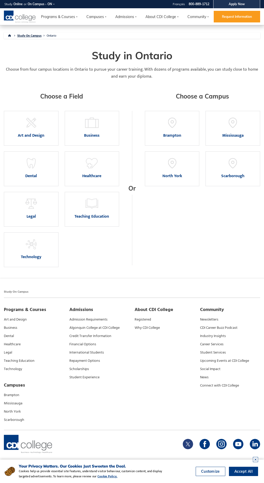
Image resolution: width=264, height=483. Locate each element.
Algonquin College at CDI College (94, 327)
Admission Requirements (88, 319)
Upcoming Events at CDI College (224, 360)
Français (179, 4)
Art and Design (15, 319)
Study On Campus (29, 35)
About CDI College (160, 16)
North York (12, 411)
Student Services (213, 352)
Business (10, 327)
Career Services (212, 344)
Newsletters (209, 319)
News (204, 377)
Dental (9, 336)
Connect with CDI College (219, 385)
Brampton (11, 395)
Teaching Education (19, 360)
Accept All (243, 471)
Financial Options (82, 344)
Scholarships (79, 369)
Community (196, 16)
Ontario (51, 35)
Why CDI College (147, 327)
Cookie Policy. (107, 476)
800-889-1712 (199, 4)
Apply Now (237, 4)
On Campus (36, 4)
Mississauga (13, 403)
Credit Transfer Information (90, 336)
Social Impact (210, 369)
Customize (210, 471)
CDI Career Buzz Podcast (218, 327)
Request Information (237, 17)
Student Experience (84, 377)
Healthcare (12, 344)
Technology (13, 369)
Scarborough (14, 419)
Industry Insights (213, 336)
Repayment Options (84, 360)
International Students (86, 352)
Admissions (124, 16)
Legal (8, 352)
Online (18, 4)
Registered (143, 319)
